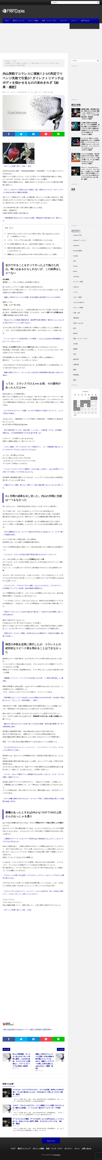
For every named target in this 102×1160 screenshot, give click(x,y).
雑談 (26, 92)
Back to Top (51, 1141)
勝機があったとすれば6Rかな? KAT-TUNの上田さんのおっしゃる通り (31, 254)
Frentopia (56, 1155)
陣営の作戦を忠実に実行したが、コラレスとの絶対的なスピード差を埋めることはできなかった (33, 249)
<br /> (9, 925)
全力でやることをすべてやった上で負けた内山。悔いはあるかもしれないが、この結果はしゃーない (32, 234)
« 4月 (74, 415)
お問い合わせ (85, 20)
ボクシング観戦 (33, 20)
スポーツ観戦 (33, 92)
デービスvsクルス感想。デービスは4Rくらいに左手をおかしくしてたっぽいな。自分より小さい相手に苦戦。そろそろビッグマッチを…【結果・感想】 (38, 1121)
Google (75, 256)
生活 (74, 354)
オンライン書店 (78, 281)
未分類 (75, 344)
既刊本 (75, 333)
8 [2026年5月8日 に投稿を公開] (88, 402)
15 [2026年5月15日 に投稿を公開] (89, 405)
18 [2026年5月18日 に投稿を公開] (75, 409)
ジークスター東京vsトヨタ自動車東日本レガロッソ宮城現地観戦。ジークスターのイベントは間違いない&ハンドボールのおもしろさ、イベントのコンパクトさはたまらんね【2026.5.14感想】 (90, 144)
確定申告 (76, 359)
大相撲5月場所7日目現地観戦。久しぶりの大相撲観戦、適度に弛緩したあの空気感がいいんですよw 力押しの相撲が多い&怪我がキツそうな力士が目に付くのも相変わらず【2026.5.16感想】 (90, 128)
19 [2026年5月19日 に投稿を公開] (78, 409)
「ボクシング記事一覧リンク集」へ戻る (17, 166)
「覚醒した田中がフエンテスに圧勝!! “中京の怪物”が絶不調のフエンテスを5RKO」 (32, 297)
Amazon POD (77, 235)
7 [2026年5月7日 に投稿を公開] (85, 402)
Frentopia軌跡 (77, 250)
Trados (75, 266)
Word (75, 271)
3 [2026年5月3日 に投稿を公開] (95, 398)
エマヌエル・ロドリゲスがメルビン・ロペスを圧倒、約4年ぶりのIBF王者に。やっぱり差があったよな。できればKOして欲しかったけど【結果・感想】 (38, 1092)
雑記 (48, 92)
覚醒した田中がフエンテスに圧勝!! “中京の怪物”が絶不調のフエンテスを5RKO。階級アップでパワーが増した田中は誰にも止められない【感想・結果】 (44, 1061)
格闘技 (75, 349)
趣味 (23, 92)
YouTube (76, 276)
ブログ (7, 20)
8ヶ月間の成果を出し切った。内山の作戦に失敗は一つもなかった (30, 244)
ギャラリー (63, 20)
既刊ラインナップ (18, 20)
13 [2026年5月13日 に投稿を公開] (82, 405)
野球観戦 (76, 375)
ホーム (74, 20)
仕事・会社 (76, 313)
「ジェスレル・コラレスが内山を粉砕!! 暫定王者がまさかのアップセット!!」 (30, 554)
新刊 (74, 328)
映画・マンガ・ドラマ (49, 20)
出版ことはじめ (78, 323)
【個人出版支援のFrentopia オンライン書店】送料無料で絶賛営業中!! (27, 1029)
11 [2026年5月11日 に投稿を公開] (75, 405)
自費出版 (76, 364)
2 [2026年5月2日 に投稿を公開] (92, 398)
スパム (75, 292)
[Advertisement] (51, 38)
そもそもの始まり (78, 302)
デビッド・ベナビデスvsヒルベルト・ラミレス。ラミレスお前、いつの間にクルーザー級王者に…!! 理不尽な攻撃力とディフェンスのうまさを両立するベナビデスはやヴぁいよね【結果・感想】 (90, 173)
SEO (74, 261)
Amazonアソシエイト (80, 240)
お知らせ (76, 287)
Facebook (76, 245)
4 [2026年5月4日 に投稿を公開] (75, 402)
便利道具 (76, 318)
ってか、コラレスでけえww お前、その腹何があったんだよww (28, 240)
